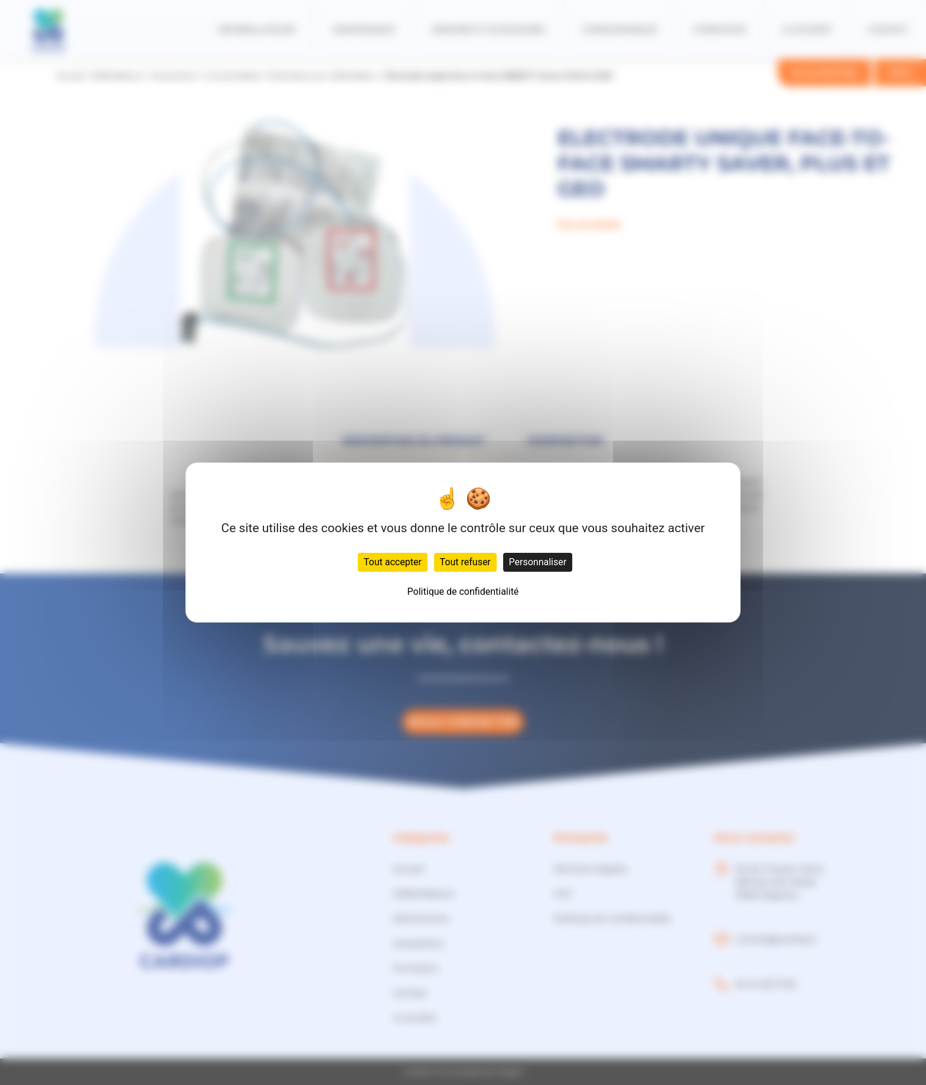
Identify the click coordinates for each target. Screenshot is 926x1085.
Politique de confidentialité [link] (463, 591)
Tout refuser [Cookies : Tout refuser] (465, 562)
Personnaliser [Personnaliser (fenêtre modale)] (538, 562)
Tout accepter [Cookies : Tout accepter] (393, 562)
